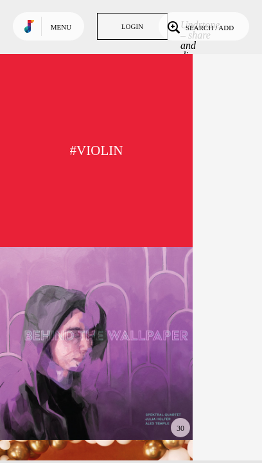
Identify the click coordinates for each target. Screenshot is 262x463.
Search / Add (199, 26)
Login (132, 26)
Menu (61, 27)
